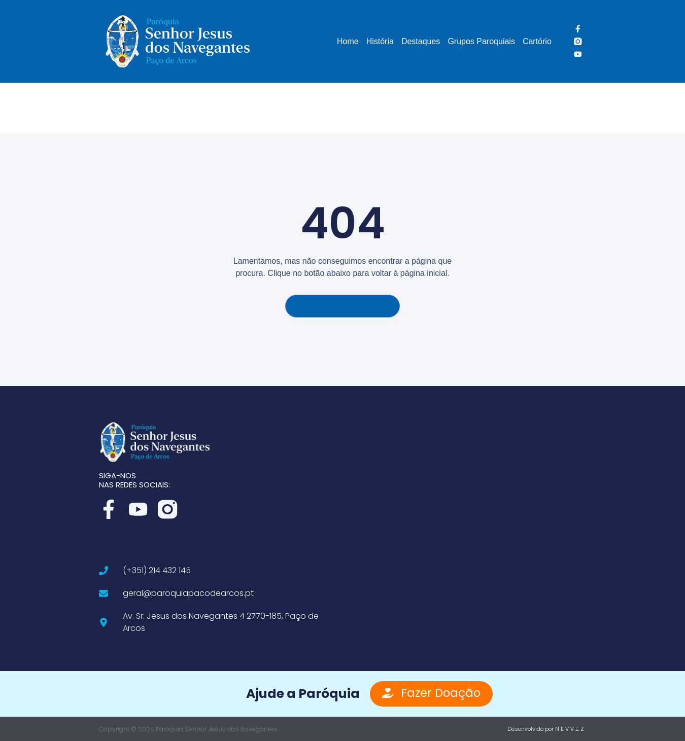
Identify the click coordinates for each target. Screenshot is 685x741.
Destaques (420, 41)
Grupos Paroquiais (481, 41)
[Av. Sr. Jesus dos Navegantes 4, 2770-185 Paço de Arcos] (467, 528)
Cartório (537, 41)
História (380, 41)
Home (348, 41)
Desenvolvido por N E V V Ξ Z (545, 728)
